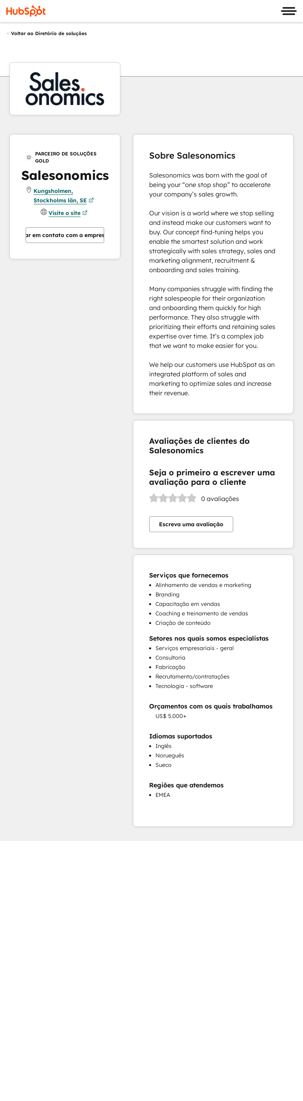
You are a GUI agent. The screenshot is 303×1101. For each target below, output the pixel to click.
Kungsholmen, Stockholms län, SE (64, 196)
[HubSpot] (26, 11)
